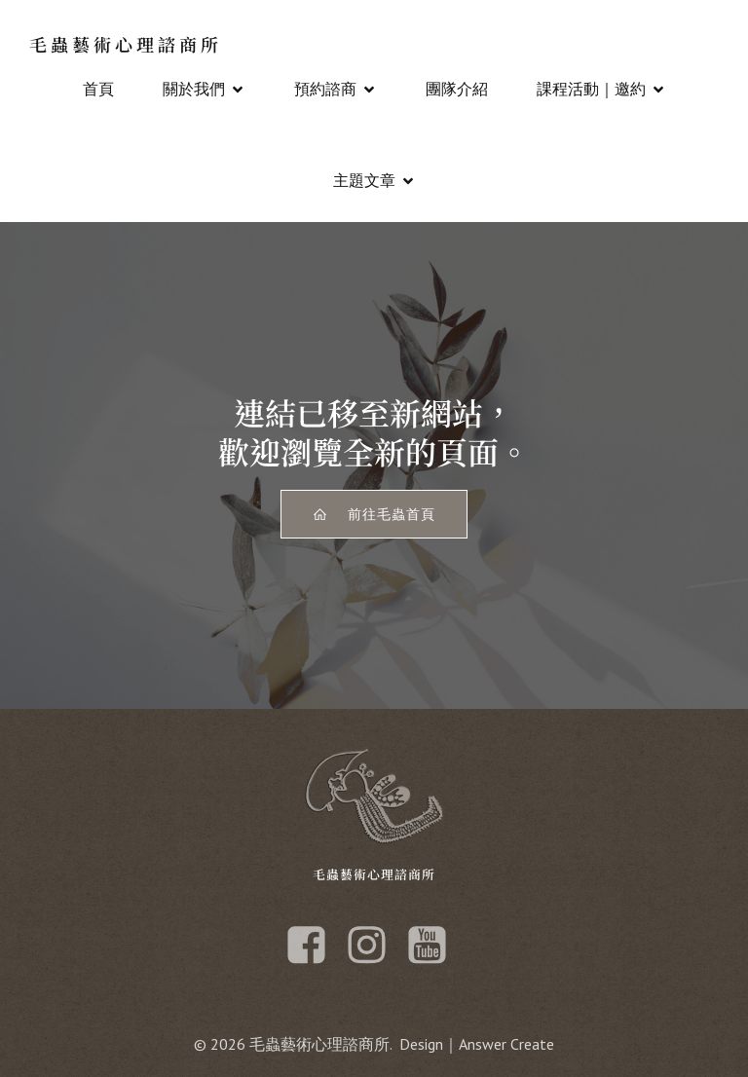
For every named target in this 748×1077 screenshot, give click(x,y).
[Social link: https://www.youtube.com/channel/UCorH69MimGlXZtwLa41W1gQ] (434, 946)
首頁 (98, 89)
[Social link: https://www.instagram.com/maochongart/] (374, 946)
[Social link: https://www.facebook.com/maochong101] (313, 946)
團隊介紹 (457, 89)
